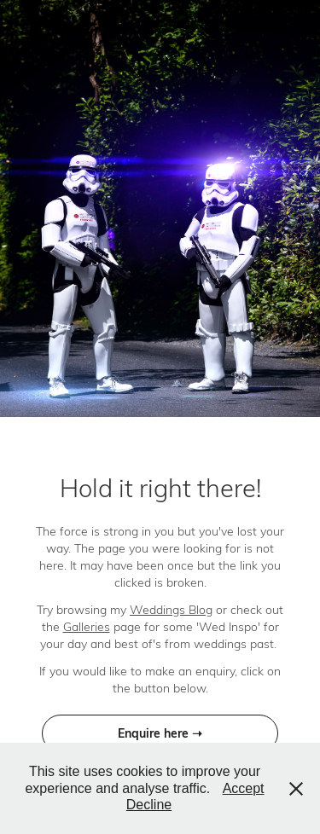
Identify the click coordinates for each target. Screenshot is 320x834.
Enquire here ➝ (160, 733)
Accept (244, 788)
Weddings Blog (171, 609)
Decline (149, 804)
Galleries (86, 626)
